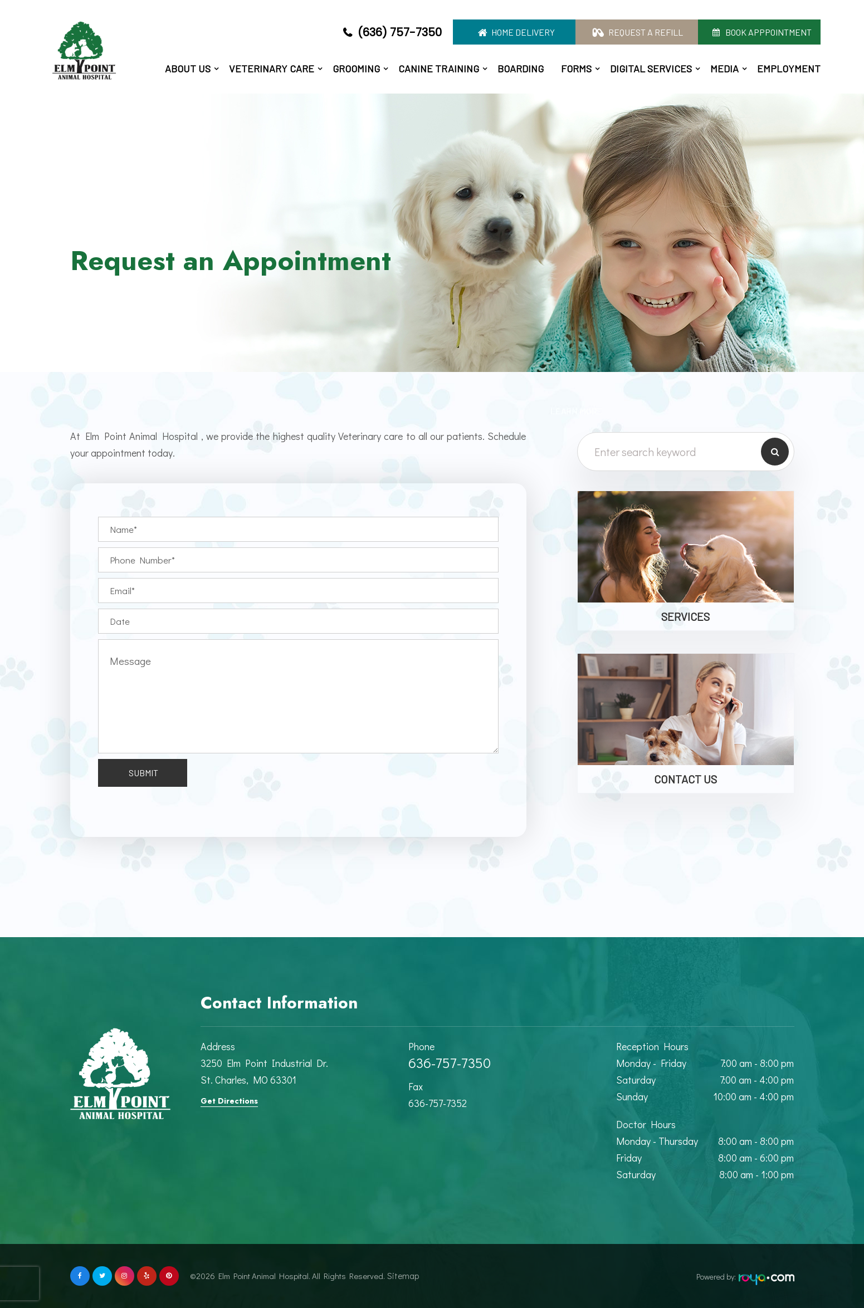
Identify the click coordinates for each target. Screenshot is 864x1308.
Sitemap (399, 1275)
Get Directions (229, 1100)
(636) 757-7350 (400, 32)
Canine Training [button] (438, 68)
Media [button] (724, 68)
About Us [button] (188, 68)
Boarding (520, 68)
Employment (789, 68)
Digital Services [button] (651, 68)
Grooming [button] (356, 68)
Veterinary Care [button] (271, 68)
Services (685, 616)
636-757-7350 (449, 1063)
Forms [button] (576, 68)
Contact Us (685, 779)
